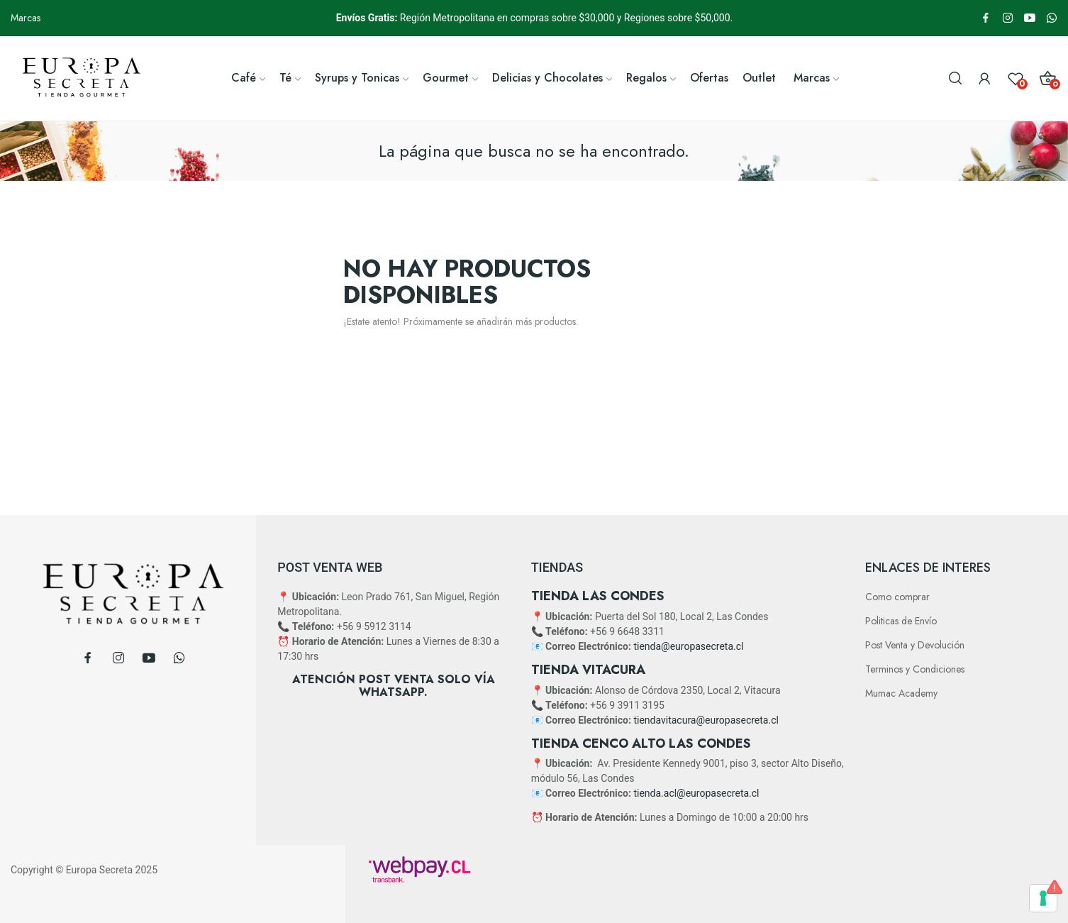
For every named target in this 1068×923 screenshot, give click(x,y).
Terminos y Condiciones (914, 669)
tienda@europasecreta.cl (688, 646)
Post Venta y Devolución (914, 645)
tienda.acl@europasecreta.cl (696, 793)
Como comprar (897, 597)
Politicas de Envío (901, 621)
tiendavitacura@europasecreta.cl (705, 720)
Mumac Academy (901, 693)
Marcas (25, 18)
